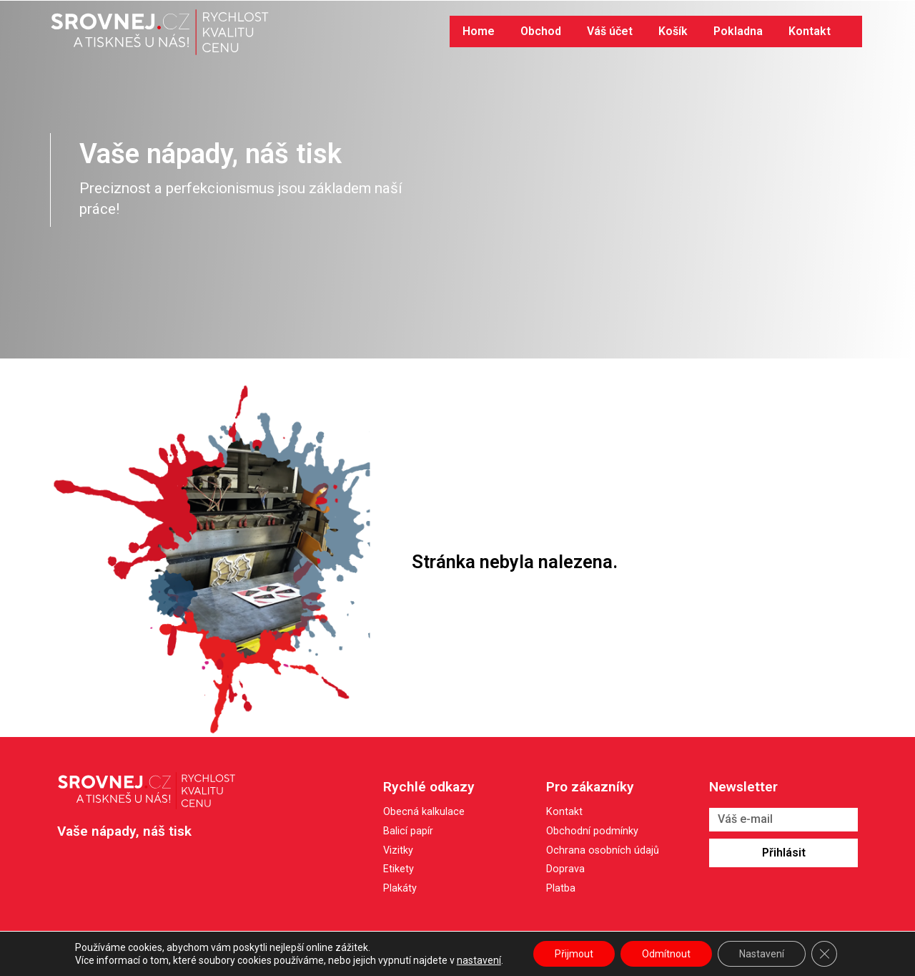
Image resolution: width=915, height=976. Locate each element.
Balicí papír (408, 831)
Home (479, 31)
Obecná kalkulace (424, 812)
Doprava (565, 869)
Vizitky (398, 850)
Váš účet (610, 31)
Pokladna (738, 31)
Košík (673, 31)
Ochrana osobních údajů (602, 851)
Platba (560, 889)
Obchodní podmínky (592, 831)
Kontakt (809, 31)
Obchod (540, 31)
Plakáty (400, 888)
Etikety (398, 869)
